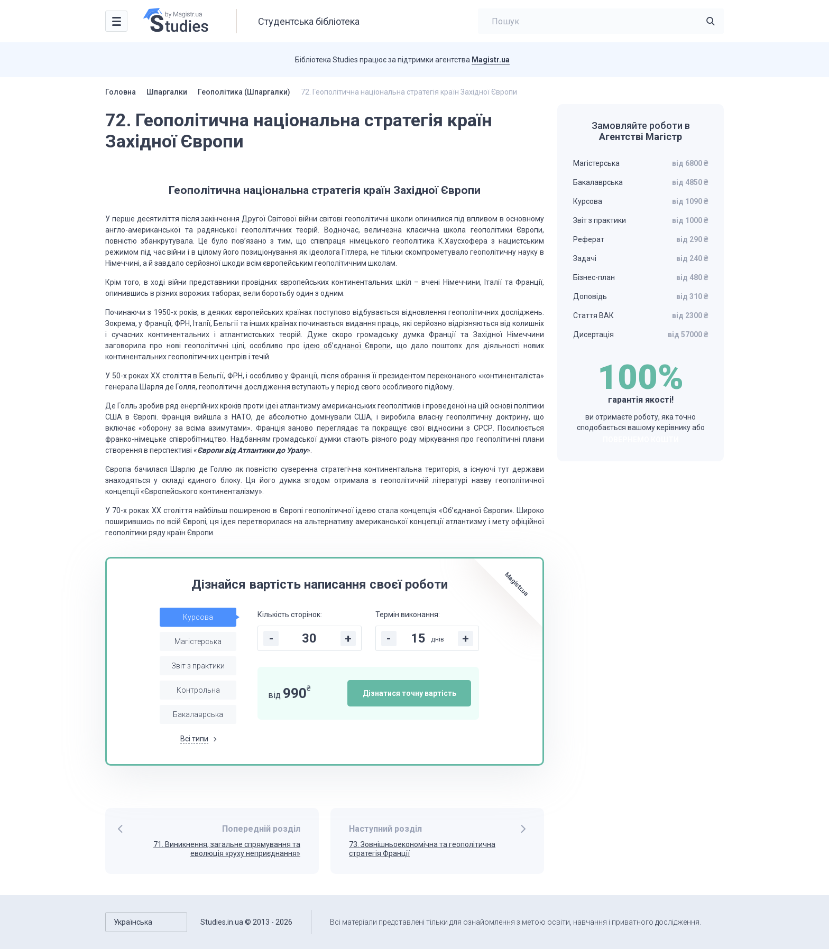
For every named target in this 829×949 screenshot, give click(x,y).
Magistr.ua (491, 59)
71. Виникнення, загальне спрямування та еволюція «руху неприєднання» (226, 849)
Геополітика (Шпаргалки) (244, 92)
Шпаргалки (166, 92)
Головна (120, 92)
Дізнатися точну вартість (409, 693)
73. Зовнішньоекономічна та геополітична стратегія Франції (422, 849)
